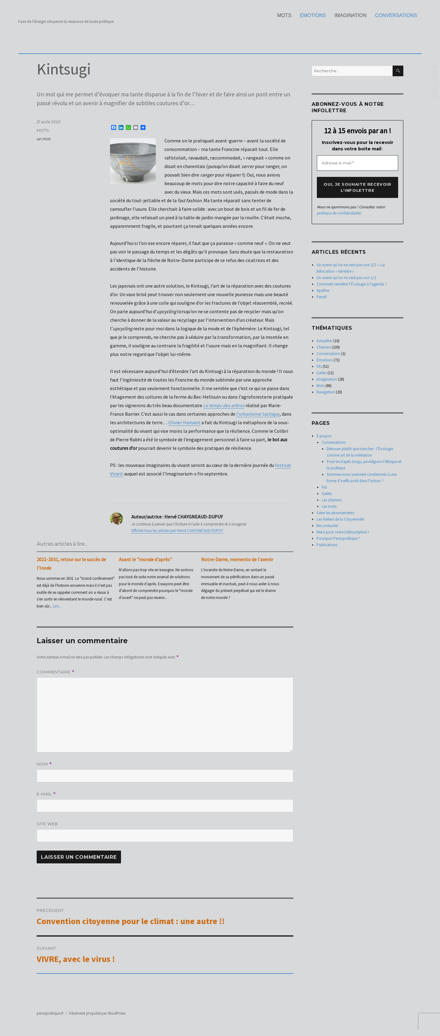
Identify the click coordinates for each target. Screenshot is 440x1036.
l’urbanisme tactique (258, 414)
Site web (47, 823)
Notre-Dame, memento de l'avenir (237, 559)
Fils (319, 366)
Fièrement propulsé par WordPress (97, 1013)
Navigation (326, 392)
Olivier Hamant (184, 422)
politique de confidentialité (339, 213)
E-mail (46, 794)
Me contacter (327, 525)
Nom (44, 764)
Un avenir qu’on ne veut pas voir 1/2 (346, 277)
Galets (322, 372)
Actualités (324, 340)
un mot (44, 138)
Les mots (329, 506)
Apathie (323, 290)
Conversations (396, 15)
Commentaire (56, 672)
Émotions (313, 15)
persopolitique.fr (50, 1013)
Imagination (351, 15)
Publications (327, 544)
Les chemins (332, 500)
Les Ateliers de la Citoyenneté (340, 519)
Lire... (57, 606)
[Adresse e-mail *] (357, 163)
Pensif (321, 296)
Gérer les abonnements (335, 512)
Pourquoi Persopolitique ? (338, 538)
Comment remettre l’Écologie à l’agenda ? (352, 284)
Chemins (324, 347)
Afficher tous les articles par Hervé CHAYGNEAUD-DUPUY (177, 530)
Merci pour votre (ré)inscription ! (343, 532)
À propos (324, 436)
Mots (284, 15)
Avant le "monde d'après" (145, 559)
